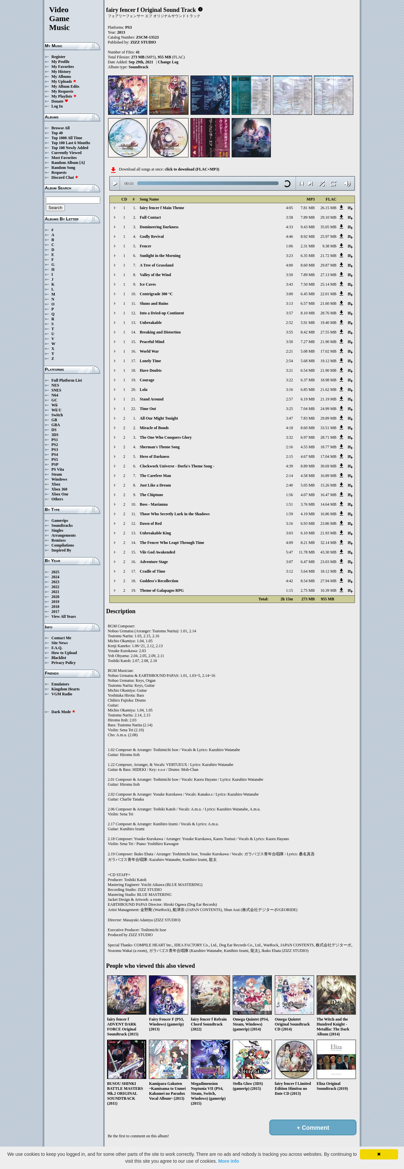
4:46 (289, 236)
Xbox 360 (59, 489)
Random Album (64, 162)
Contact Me (61, 638)
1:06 (289, 246)
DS (53, 429)
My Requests (62, 91)
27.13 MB (328, 274)
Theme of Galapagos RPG (162, 590)
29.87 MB (328, 265)
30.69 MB (328, 466)
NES (55, 385)
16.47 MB (328, 494)
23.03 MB (328, 561)
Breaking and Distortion (160, 332)
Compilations (62, 545)
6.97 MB (308, 437)
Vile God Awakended (157, 552)
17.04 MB (328, 456)
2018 (55, 606)
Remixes (58, 540)
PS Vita (57, 469)
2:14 (289, 475)
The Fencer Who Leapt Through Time (172, 542)
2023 (55, 582)
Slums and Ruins (154, 303)
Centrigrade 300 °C (156, 294)
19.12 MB (328, 361)
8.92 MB (308, 236)
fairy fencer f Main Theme (162, 207)
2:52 (289, 322)
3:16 (289, 389)
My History (61, 71)
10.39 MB (328, 590)
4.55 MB (308, 447)
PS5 (54, 459)
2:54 (289, 361)
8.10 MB (308, 313)
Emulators (60, 684)
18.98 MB (328, 380)
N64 (54, 395)
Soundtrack (138, 67)
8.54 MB (308, 581)
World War (149, 351)
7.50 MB (308, 284)
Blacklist (58, 657)
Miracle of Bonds (154, 428)
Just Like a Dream (155, 485)
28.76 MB (328, 313)
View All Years (63, 616)
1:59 (289, 514)
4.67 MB (308, 456)
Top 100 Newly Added (69, 147)
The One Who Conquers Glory (166, 437)
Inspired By (61, 550)
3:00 (289, 294)
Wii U (56, 410)
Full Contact (150, 217)
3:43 (289, 284)
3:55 (289, 332)
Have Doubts (150, 370)
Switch (57, 415)
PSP (54, 464)
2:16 (289, 447)
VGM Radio (61, 694)
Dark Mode (63, 712)
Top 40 (57, 133)
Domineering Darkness (159, 227)
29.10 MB (328, 217)
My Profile (60, 61)
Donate (59, 101)
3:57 (289, 313)
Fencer (145, 246)
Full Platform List (66, 380)
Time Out (148, 408)
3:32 (289, 437)
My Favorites (62, 66)
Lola (143, 389)
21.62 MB (328, 389)
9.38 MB (329, 246)
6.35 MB (308, 255)
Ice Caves (148, 284)
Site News (59, 643)
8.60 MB (308, 265)
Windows (59, 479)
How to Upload (64, 652)
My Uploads (63, 81)
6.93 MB (308, 523)
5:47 (289, 552)
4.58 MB (308, 475)
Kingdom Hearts (65, 689)
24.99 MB (328, 408)
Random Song (63, 167)
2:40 (289, 485)
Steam (56, 474)
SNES (56, 390)
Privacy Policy (63, 662)
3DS (54, 434)
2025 (55, 572)
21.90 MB (328, 341)
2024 (55, 577)
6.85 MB (308, 389)
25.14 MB (328, 284)
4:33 (289, 227)
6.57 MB (308, 303)
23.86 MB (328, 523)
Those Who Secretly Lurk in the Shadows (175, 514)
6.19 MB (308, 399)
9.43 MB (308, 227)
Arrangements (63, 535)
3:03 (289, 533)
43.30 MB (328, 552)
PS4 (54, 454)
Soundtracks (62, 525)
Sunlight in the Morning (160, 255)
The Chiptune (151, 494)
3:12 (289, 571)
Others (57, 499)
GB (54, 420)
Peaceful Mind (152, 341)
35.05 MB (328, 227)
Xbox (55, 484)
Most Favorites (64, 157)
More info (228, 1161)
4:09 (289, 542)
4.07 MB (308, 494)
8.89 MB (308, 466)
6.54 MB (308, 370)
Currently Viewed (66, 152)
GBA (55, 425)
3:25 (289, 408)
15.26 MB (328, 485)
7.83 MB (308, 418)
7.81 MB (308, 207)
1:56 (289, 494)
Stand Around (151, 399)
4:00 (289, 265)
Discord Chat (64, 177)
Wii (54, 405)
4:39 (289, 466)
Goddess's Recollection (159, 581)
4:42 (289, 581)
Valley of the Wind (155, 274)
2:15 (289, 456)
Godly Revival (152, 236)
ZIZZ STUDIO (143, 42)
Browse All (60, 128)
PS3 (54, 449)
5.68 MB (308, 361)
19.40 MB (328, 322)
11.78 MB (307, 552)
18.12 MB (328, 571)
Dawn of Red (151, 523)
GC (54, 400)
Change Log (168, 62)
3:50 (289, 274)
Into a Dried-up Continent (162, 313)
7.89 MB (308, 217)
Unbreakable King (155, 533)
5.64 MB (308, 571)
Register (58, 56)
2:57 (289, 399)
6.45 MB (308, 294)
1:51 (289, 504)
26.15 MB (328, 207)
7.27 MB (308, 341)
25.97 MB (328, 236)
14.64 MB (328, 504)
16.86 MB (328, 514)
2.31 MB (308, 246)
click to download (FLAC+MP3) (192, 169)
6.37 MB (308, 380)
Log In (57, 106)
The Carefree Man (155, 475)
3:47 (289, 418)
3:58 (289, 217)
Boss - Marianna (154, 504)
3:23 (289, 255)
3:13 (289, 303)
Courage (147, 380)
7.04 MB (308, 408)
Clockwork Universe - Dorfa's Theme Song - (177, 466)
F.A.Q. (56, 648)
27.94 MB (328, 581)
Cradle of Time (152, 571)
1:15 (289, 590)
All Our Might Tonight (159, 418)
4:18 (289, 428)
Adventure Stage (154, 561)
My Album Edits (65, 86)
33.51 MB (328, 428)
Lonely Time (150, 361)
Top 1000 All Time (66, 138)
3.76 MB (308, 504)
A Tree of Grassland (156, 265)
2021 (55, 591)
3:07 (289, 561)
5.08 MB (308, 351)
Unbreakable (150, 322)
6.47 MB (308, 561)
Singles (57, 530)
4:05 (289, 207)
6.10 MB (308, 533)
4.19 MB (308, 514)
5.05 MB (308, 485)
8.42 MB (308, 332)
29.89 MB (328, 418)
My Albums (61, 76)
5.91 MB (308, 322)
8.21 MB (308, 542)
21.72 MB (328, 255)
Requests (59, 172)
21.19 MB (328, 399)
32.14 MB (328, 542)
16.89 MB (328, 475)
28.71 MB (328, 437)
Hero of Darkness (154, 456)
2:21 (289, 351)
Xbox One (60, 494)
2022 (55, 586)
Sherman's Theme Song (160, 447)
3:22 (289, 380)
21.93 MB (328, 533)
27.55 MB (328, 332)
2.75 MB (308, 590)
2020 (55, 596)
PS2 (54, 444)
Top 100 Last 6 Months (70, 143)
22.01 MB (328, 294)
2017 (55, 611)
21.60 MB (328, 303)
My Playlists (64, 96)
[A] (82, 162)
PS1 (54, 439)
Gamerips (59, 520)
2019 (55, 601)
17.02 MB (328, 351)
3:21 (289, 370)
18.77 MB (328, 447)
